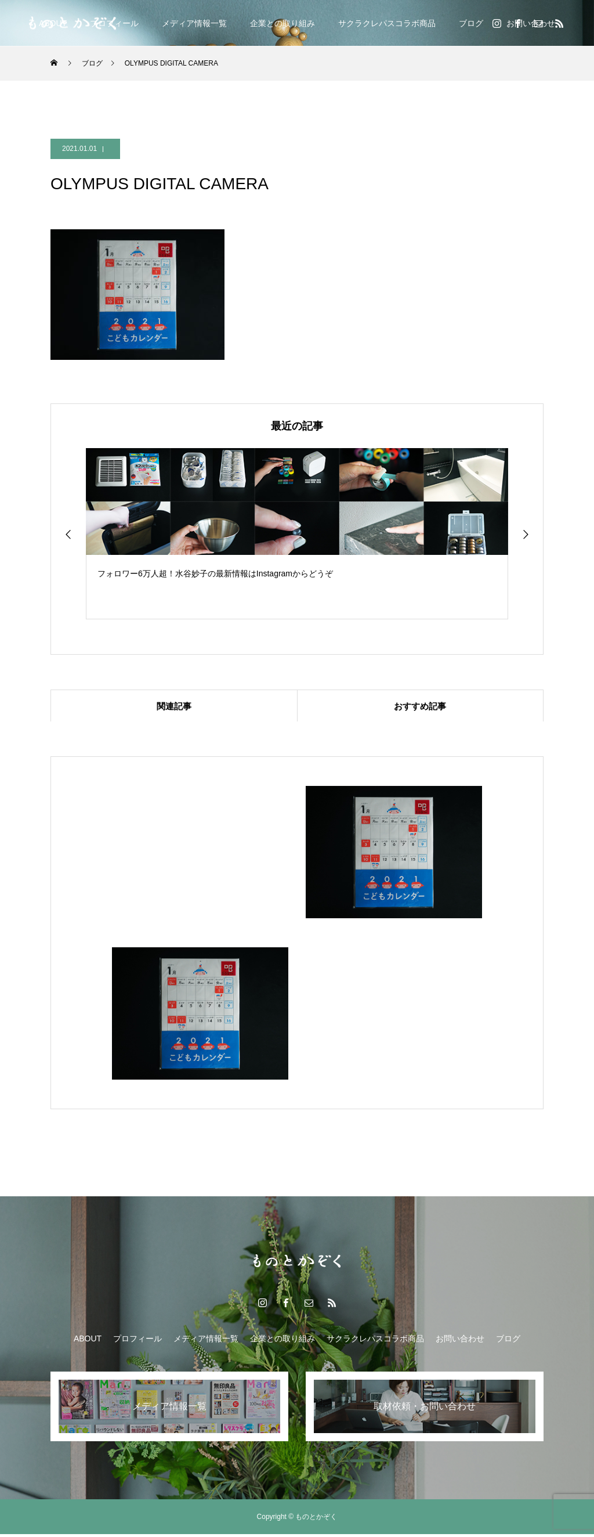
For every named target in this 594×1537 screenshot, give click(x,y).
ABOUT (88, 1341)
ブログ (471, 23)
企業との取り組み (282, 23)
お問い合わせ (460, 1341)
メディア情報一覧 (194, 23)
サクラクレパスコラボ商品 (387, 23)
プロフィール (137, 1341)
